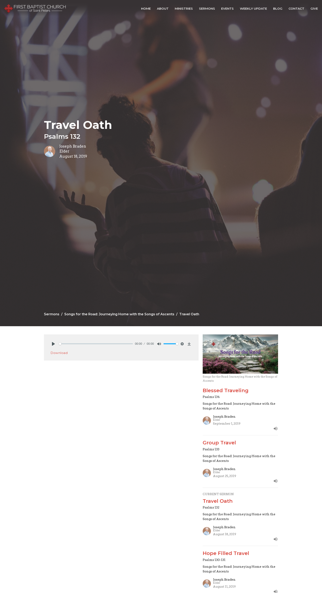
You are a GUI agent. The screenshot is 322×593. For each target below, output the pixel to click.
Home (146, 8)
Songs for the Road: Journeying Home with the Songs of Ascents (119, 314)
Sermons (207, 8)
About (163, 8)
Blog (277, 8)
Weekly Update (253, 8)
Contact (296, 8)
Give (314, 8)
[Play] (53, 344)
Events (227, 8)
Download (59, 353)
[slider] (96, 344)
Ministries (184, 8)
